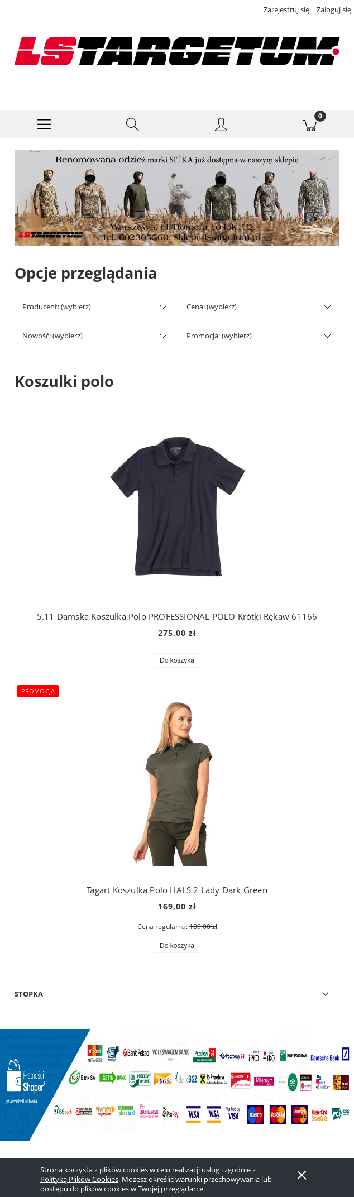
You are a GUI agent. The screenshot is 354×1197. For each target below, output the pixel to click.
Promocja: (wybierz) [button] (219, 336)
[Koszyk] (310, 124)
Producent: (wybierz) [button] (56, 306)
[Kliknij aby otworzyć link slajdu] (175, 198)
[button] (44, 124)
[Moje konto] (221, 126)
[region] (177, 198)
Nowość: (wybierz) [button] (52, 336)
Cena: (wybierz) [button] (211, 306)
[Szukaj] (133, 124)
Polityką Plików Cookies (79, 1179)
